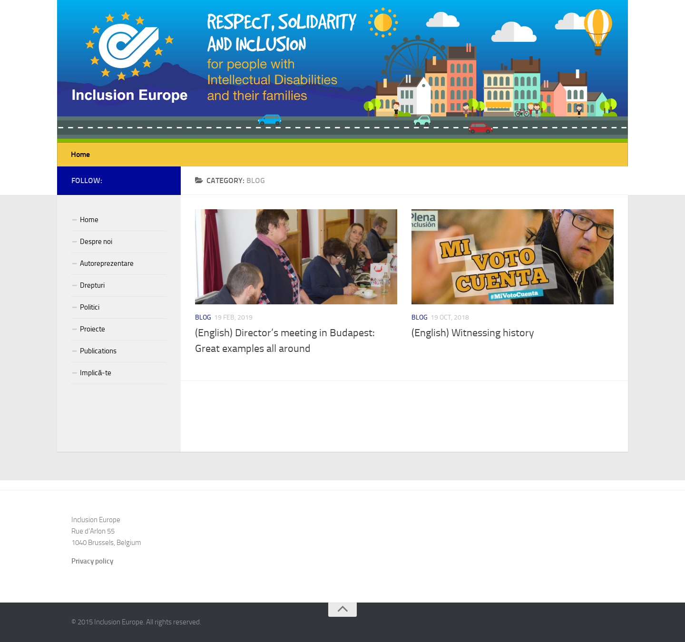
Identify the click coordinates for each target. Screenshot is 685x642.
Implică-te (95, 373)
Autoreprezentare (107, 263)
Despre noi (96, 241)
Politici (89, 307)
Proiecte (92, 329)
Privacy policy (92, 561)
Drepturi (92, 285)
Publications (98, 351)
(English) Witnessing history (472, 333)
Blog (203, 317)
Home (80, 154)
